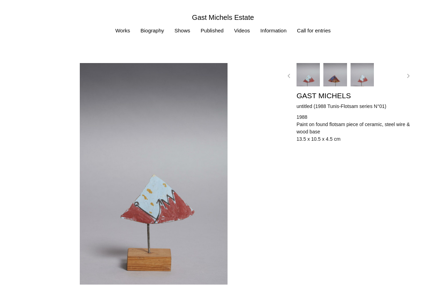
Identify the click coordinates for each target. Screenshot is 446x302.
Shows (182, 30)
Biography (152, 30)
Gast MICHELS (324, 96)
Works (122, 30)
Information (273, 30)
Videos (242, 30)
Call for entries (314, 30)
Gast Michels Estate (223, 17)
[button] (289, 76)
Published (212, 30)
